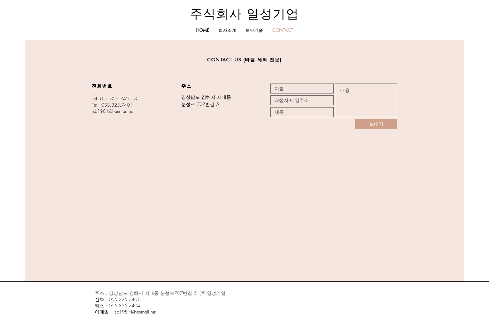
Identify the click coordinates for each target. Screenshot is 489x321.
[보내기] (376, 124)
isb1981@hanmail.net (113, 111)
